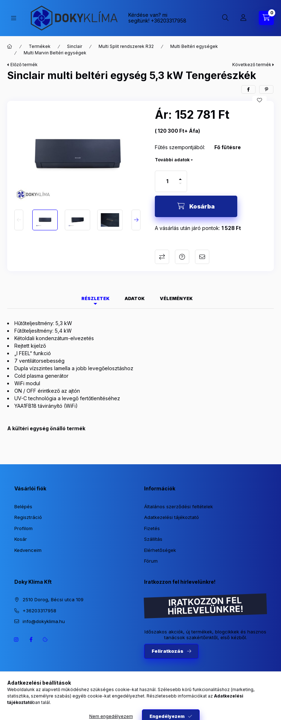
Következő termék (251, 64)
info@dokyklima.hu (44, 621)
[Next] (136, 220)
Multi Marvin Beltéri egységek (55, 52)
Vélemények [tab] (176, 298)
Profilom (23, 528)
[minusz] (180, 186)
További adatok (172, 159)
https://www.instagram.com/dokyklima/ (16, 639)
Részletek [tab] (95, 298)
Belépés (23, 506)
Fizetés (152, 528)
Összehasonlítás (162, 257)
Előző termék (24, 64)
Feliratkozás (168, 651)
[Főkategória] (9, 46)
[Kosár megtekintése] (266, 18)
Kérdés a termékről (182, 257)
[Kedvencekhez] (259, 100)
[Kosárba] (196, 206)
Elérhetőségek (160, 550)
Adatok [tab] (135, 298)
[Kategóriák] (13, 18)
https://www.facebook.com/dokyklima (31, 639)
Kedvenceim (28, 550)
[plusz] (180, 176)
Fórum (151, 561)
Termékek (40, 46)
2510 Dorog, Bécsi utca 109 (53, 599)
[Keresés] (225, 18)
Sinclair (74, 46)
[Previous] (18, 220)
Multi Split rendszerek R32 (126, 46)
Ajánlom (202, 257)
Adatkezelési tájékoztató (171, 517)
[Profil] (243, 18)
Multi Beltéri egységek (194, 46)
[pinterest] (266, 89)
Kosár (20, 539)
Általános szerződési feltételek (178, 506)
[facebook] (248, 89)
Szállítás (153, 539)
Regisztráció (28, 517)
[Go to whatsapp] (264, 699)
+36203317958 (168, 21)
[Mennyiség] (167, 181)
